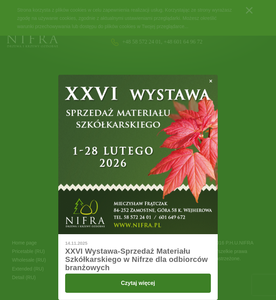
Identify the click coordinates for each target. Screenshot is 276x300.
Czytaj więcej (138, 283)
